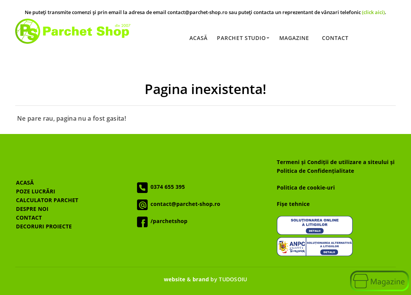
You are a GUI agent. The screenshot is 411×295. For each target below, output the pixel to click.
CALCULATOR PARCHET (47, 200)
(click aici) (373, 12)
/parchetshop (168, 221)
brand (201, 279)
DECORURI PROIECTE (44, 226)
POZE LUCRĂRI (35, 191)
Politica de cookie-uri (306, 187)
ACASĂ (25, 182)
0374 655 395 (166, 186)
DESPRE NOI (32, 208)
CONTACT (29, 217)
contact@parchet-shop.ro (184, 203)
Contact (335, 37)
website (174, 279)
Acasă (199, 37)
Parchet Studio (243, 37)
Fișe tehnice (293, 203)
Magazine (294, 37)
